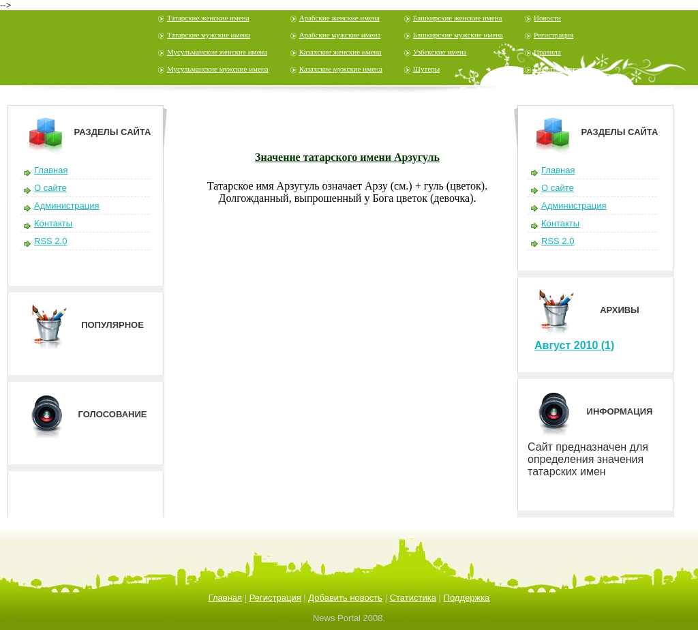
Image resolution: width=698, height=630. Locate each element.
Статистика (413, 597)
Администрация (67, 205)
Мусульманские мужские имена (218, 69)
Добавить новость (345, 597)
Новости (547, 18)
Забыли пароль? (627, 92)
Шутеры (426, 69)
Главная (50, 170)
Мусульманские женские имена (217, 52)
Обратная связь (558, 69)
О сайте (50, 188)
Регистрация (553, 35)
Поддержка (467, 597)
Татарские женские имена (208, 18)
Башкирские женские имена (457, 18)
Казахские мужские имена (340, 69)
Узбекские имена (440, 52)
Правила (547, 52)
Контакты (53, 223)
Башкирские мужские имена (458, 35)
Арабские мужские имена (340, 35)
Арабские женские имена (339, 18)
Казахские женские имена (340, 52)
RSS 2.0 (50, 241)
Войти (476, 92)
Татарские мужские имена (208, 35)
